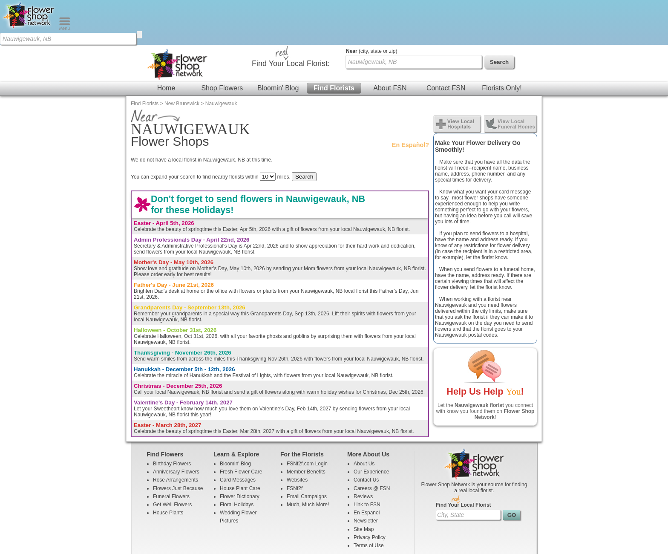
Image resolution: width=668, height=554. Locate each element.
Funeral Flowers (171, 452)
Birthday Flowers (172, 419)
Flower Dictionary (239, 452)
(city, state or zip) (371, 6)
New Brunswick (181, 59)
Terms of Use (369, 501)
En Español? (410, 100)
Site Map (364, 485)
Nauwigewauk (221, 59)
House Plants (168, 468)
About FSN (389, 43)
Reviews (363, 452)
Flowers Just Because (178, 444)
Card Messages (238, 435)
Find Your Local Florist (463, 460)
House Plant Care (240, 444)
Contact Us (366, 435)
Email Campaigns (307, 452)
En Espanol (367, 468)
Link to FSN (367, 460)
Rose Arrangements (175, 435)
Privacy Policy (370, 493)
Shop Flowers (222, 43)
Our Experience (371, 427)
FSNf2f (294, 444)
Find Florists (334, 43)
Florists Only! (501, 43)
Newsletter (366, 476)
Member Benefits (306, 427)
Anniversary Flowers (176, 427)
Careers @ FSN (372, 444)
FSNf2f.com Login (307, 419)
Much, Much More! (308, 460)
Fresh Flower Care (241, 427)
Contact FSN (446, 43)
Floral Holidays (236, 460)
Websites (297, 435)
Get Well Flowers (172, 460)
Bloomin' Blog (278, 43)
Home (166, 43)
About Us (364, 419)
